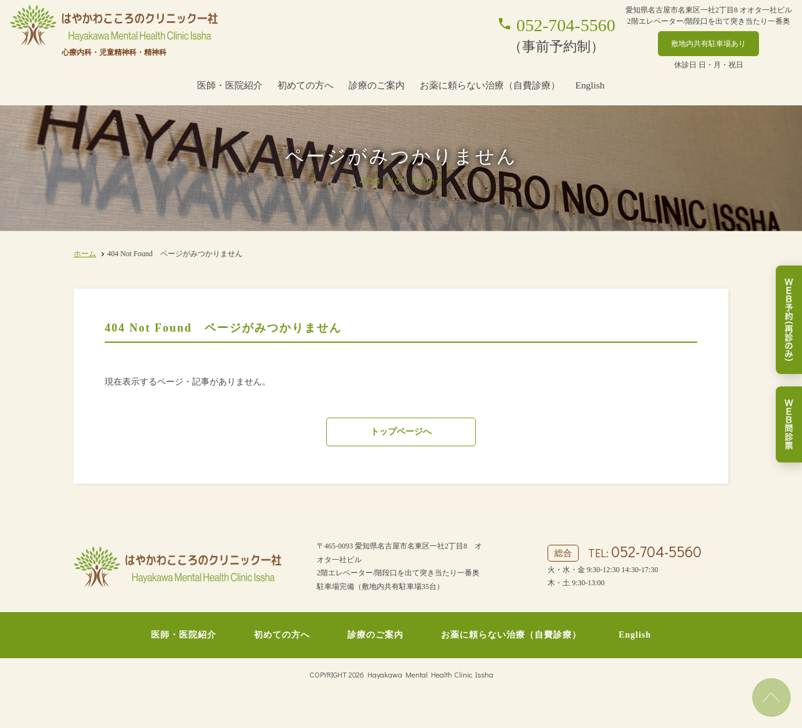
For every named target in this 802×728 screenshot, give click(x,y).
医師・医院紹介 (230, 85)
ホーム (85, 253)
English (589, 85)
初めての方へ (306, 85)
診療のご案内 (377, 85)
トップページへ (401, 431)
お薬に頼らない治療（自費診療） (490, 85)
